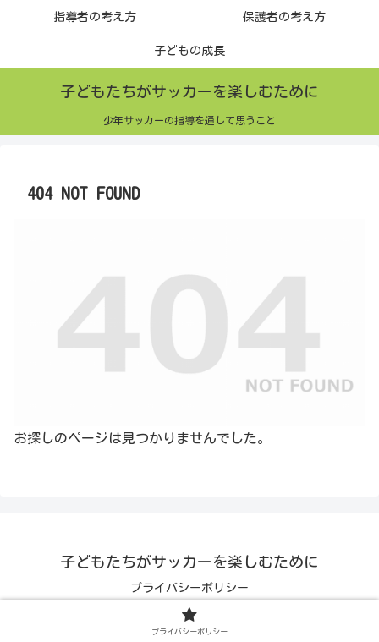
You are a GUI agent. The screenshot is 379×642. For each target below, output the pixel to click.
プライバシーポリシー (189, 588)
